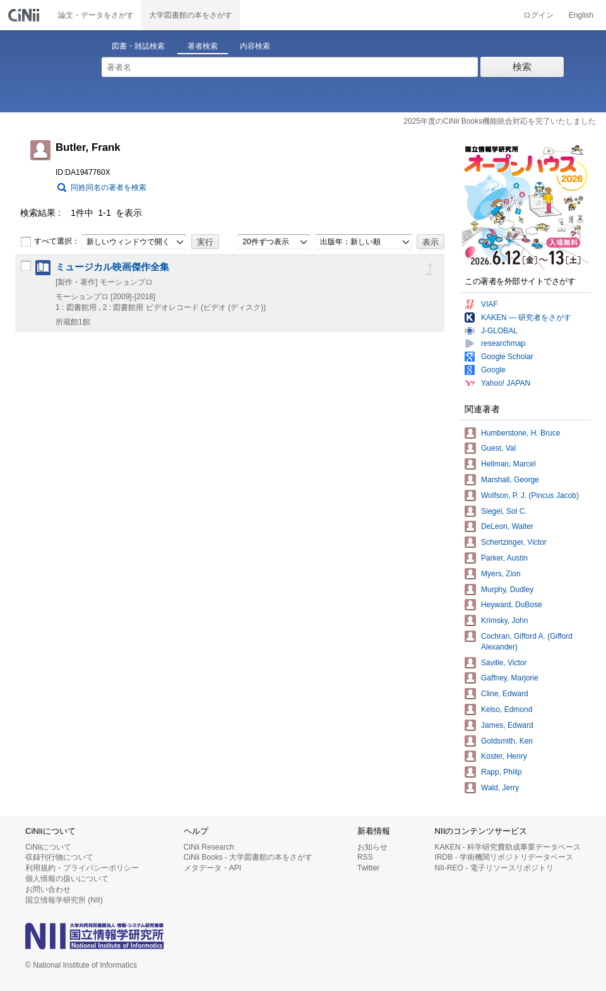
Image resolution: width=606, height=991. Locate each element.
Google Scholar (507, 356)
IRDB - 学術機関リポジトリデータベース (504, 857)
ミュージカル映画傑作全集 (112, 267)
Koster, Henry (504, 756)
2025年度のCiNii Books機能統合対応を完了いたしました (499, 121)
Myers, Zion (501, 573)
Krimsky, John (504, 620)
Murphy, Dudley (507, 589)
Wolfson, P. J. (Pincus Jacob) (530, 495)
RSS (365, 857)
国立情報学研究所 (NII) (64, 900)
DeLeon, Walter (507, 526)
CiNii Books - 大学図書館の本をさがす (248, 857)
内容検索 (255, 46)
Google (493, 369)
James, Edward (507, 725)
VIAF (489, 304)
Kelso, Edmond (506, 709)
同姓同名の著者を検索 (108, 187)
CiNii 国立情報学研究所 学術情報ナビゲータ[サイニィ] (25, 15)
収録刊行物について (59, 857)
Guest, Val (498, 448)
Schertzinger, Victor (514, 542)
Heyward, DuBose (511, 604)
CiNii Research (209, 847)
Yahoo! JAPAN (505, 383)
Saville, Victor (503, 662)
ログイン (538, 15)
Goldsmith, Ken (507, 741)
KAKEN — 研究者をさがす (526, 317)
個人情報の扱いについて (67, 878)
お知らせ (372, 847)
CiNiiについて (48, 847)
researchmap (503, 343)
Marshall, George (510, 479)
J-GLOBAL (499, 330)
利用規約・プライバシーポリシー (82, 867)
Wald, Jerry (500, 787)
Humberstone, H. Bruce (520, 433)
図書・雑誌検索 (138, 46)
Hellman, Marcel (508, 464)
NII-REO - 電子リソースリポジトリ (494, 867)
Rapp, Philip (501, 772)
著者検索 (202, 46)
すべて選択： (50, 241)
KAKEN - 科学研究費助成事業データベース (508, 847)
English (581, 15)
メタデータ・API (212, 867)
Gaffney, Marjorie (509, 678)
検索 (522, 66)
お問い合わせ (48, 889)
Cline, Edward (504, 693)
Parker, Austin (504, 558)
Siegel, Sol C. (504, 511)
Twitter (368, 867)
